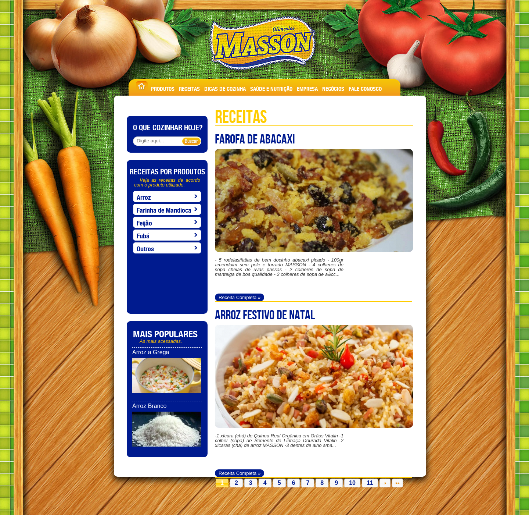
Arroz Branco (149, 406)
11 (370, 483)
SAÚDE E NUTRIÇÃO (271, 87)
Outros (145, 247)
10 (352, 483)
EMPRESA (307, 87)
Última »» (397, 483)
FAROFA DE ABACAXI (255, 139)
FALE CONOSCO (365, 87)
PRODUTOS (162, 87)
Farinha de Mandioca (164, 208)
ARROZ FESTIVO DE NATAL (265, 315)
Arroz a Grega (150, 352)
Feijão (144, 221)
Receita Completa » (239, 297)
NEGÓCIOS (333, 87)
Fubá (143, 234)
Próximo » (385, 483)
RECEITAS (189, 87)
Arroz (144, 196)
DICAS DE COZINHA (225, 87)
